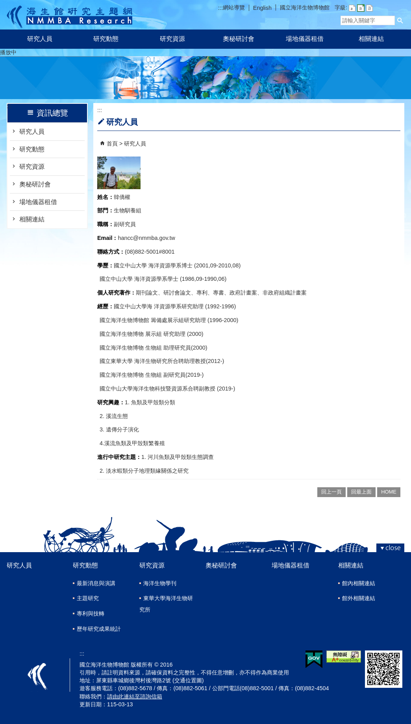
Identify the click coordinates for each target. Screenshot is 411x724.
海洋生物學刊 (159, 583)
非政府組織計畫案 (285, 292)
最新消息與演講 (96, 583)
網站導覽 (234, 7)
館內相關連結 (358, 583)
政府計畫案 (243, 292)
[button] (400, 20)
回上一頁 (331, 492)
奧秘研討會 (238, 38)
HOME (388, 492)
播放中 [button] (8, 52)
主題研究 (88, 598)
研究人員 (39, 38)
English (262, 8)
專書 (218, 292)
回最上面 (361, 492)
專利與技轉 (90, 613)
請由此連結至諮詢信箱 (134, 696)
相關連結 (371, 38)
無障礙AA (343, 656)
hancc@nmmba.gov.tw (146, 238)
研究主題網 (69, 14)
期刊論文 (147, 292)
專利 (201, 292)
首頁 (112, 143)
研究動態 (105, 38)
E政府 (313, 659)
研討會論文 (177, 292)
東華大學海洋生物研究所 (166, 604)
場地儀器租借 (305, 38)
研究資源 (172, 38)
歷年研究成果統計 (99, 629)
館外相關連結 (358, 598)
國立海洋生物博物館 (305, 7)
